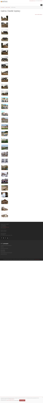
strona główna (3, 7)
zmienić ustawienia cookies (10, 400)
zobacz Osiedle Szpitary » (38, 14)
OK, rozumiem (22, 400)
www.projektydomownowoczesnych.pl (6, 252)
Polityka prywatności (37, 259)
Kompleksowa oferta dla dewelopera (6, 245)
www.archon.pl (3, 251)
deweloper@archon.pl (32, 0)
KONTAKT (41, 0)
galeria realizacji (8, 7)
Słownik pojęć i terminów (4, 248)
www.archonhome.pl (4, 254)
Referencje (2, 246)
